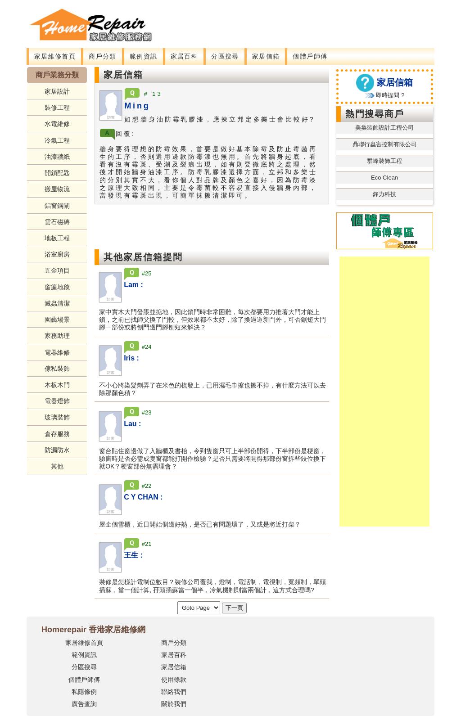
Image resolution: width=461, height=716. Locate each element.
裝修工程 (57, 107)
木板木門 (57, 384)
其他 (57, 466)
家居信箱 (266, 56)
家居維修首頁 (55, 56)
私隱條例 (84, 691)
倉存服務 (57, 433)
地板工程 (57, 238)
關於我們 (173, 703)
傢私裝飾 (57, 368)
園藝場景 (57, 319)
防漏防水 (57, 450)
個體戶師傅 (310, 56)
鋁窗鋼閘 (57, 205)
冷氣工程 (57, 140)
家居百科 (185, 56)
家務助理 (57, 335)
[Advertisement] (300, 20)
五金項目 (57, 270)
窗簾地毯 (57, 287)
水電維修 (57, 123)
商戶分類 (103, 56)
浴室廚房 (57, 254)
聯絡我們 (173, 691)
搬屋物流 (57, 189)
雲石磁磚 (57, 221)
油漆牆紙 (57, 156)
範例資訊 (144, 56)
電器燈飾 (57, 401)
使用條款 (173, 679)
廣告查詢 (84, 703)
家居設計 (57, 91)
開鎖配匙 (57, 172)
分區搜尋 (225, 56)
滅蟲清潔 (57, 303)
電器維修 (57, 352)
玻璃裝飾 (57, 417)
